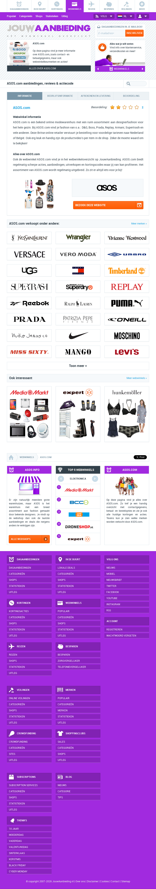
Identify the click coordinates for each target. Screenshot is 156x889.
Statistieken (52, 16)
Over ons (80, 881)
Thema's (17, 820)
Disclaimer (92, 881)
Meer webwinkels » (137, 378)
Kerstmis (15, 859)
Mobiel (110, 573)
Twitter (111, 586)
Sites (12, 754)
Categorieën (25, 16)
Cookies (104, 881)
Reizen (16, 646)
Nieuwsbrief (114, 580)
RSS (108, 610)
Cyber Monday (18, 871)
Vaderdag (15, 841)
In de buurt (68, 559)
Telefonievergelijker (72, 667)
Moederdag (16, 835)
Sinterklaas (17, 853)
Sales (61, 741)
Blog (64, 777)
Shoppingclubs (71, 733)
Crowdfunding (22, 733)
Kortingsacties (19, 611)
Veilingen (18, 690)
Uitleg (65, 16)
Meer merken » (139, 223)
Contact (115, 881)
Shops (39, 16)
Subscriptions (22, 777)
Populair (11, 16)
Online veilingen (19, 698)
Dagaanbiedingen (23, 559)
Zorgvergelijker (69, 660)
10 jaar (14, 828)
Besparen (67, 646)
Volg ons (112, 559)
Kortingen (19, 603)
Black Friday (17, 865)
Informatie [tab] (25, 96)
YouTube (111, 598)
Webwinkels (69, 603)
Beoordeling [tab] (131, 96)
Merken (66, 690)
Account (112, 621)
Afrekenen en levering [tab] (95, 96)
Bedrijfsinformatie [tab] (60, 96)
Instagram (113, 604)
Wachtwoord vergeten (121, 635)
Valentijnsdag (18, 847)
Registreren (114, 629)
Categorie (64, 791)
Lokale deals (66, 567)
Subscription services (23, 785)
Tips (60, 797)
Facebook (112, 592)
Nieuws (62, 785)
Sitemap (125, 881)
